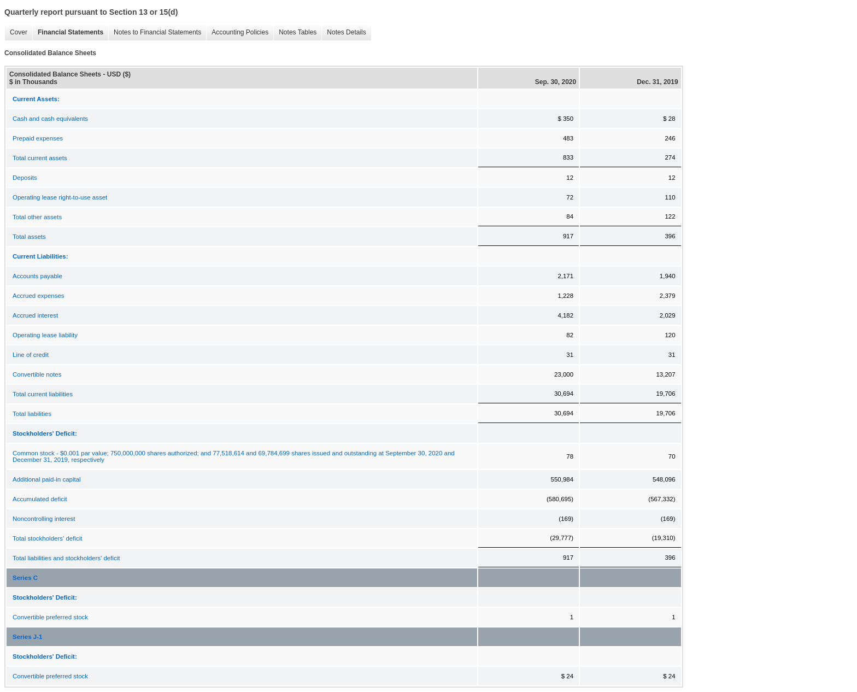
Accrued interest (35, 315)
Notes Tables (294, 32)
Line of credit (31, 354)
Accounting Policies (237, 32)
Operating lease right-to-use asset (60, 197)
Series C (25, 577)
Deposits (25, 177)
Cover (15, 32)
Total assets (29, 236)
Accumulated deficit (40, 499)
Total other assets (37, 217)
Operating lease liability (45, 335)
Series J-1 (27, 637)
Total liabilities (32, 413)
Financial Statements (67, 32)
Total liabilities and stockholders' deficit (66, 558)
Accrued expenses (38, 295)
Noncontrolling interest (44, 518)
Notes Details (343, 32)
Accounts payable (37, 276)
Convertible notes (37, 374)
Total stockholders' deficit (47, 538)
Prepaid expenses (38, 138)
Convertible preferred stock (50, 617)
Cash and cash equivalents (50, 118)
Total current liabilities (43, 394)
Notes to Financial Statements (154, 32)
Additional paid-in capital (47, 479)
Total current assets (40, 158)
